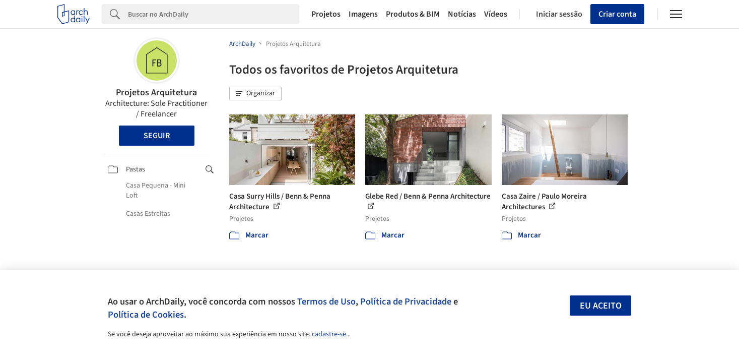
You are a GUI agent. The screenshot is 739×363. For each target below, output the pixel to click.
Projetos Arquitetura (156, 92)
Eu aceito (601, 305)
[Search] (214, 14)
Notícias (462, 14)
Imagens (363, 14)
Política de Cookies (146, 314)
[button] (255, 94)
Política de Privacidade (405, 301)
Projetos (326, 14)
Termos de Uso (326, 301)
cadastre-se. (330, 334)
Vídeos (495, 14)
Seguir (157, 135)
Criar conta (617, 14)
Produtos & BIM (413, 14)
